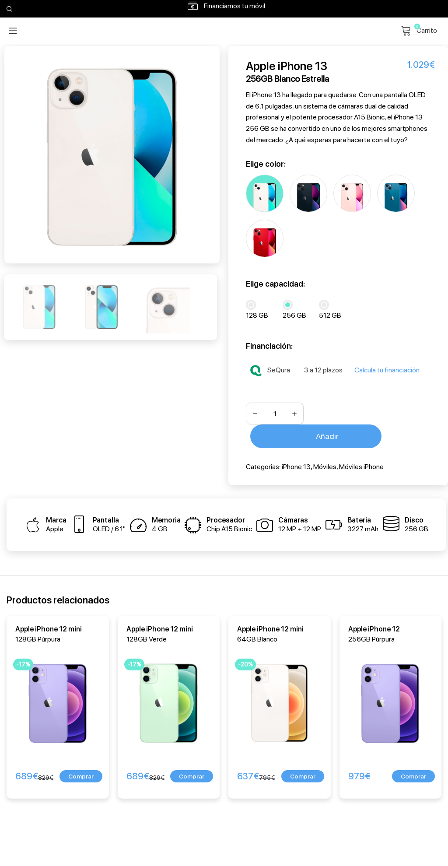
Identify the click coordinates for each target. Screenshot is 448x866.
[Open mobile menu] (13, 30)
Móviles (324, 464)
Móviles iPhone (361, 464)
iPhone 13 (296, 464)
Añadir (327, 434)
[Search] (8, 9)
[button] (81, 774)
